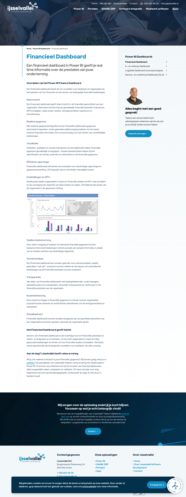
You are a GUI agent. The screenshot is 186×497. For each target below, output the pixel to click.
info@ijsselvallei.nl (68, 476)
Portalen (93, 8)
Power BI (79, 8)
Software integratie (130, 8)
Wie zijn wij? (105, 3)
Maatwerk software (157, 8)
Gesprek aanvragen (138, 133)
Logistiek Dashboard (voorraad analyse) (146, 70)
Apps (175, 8)
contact (31, 362)
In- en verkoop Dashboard (146, 66)
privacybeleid (89, 486)
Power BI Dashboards (41, 49)
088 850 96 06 (66, 472)
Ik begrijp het (157, 485)
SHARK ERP (108, 8)
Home (95, 3)
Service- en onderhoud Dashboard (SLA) (146, 74)
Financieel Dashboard (146, 62)
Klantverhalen (120, 3)
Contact (133, 3)
